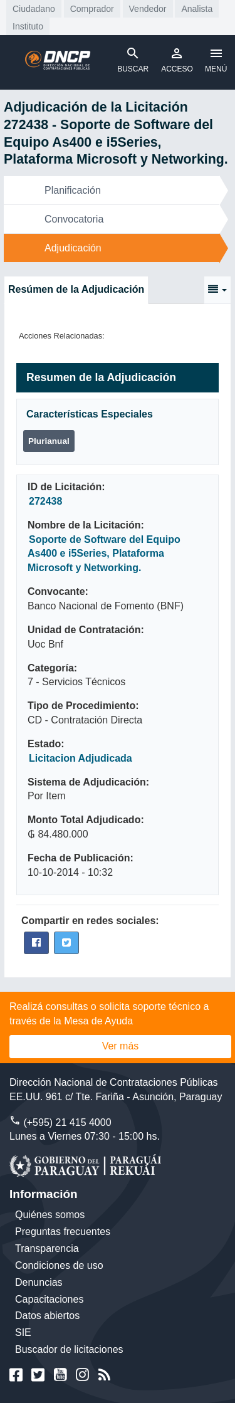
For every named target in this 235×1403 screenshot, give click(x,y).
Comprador (92, 9)
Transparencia (47, 1248)
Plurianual (49, 441)
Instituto (28, 26)
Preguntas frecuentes (62, 1231)
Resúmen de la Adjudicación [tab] (76, 289)
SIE (23, 1332)
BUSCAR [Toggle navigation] (133, 59)
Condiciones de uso (59, 1265)
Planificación (72, 190)
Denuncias (39, 1282)
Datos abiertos (47, 1315)
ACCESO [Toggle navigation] (177, 59)
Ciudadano (34, 9)
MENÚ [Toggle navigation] (216, 59)
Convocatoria (73, 219)
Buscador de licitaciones (69, 1349)
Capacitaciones (49, 1299)
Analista (196, 9)
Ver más (120, 1046)
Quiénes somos (50, 1214)
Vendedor (148, 9)
